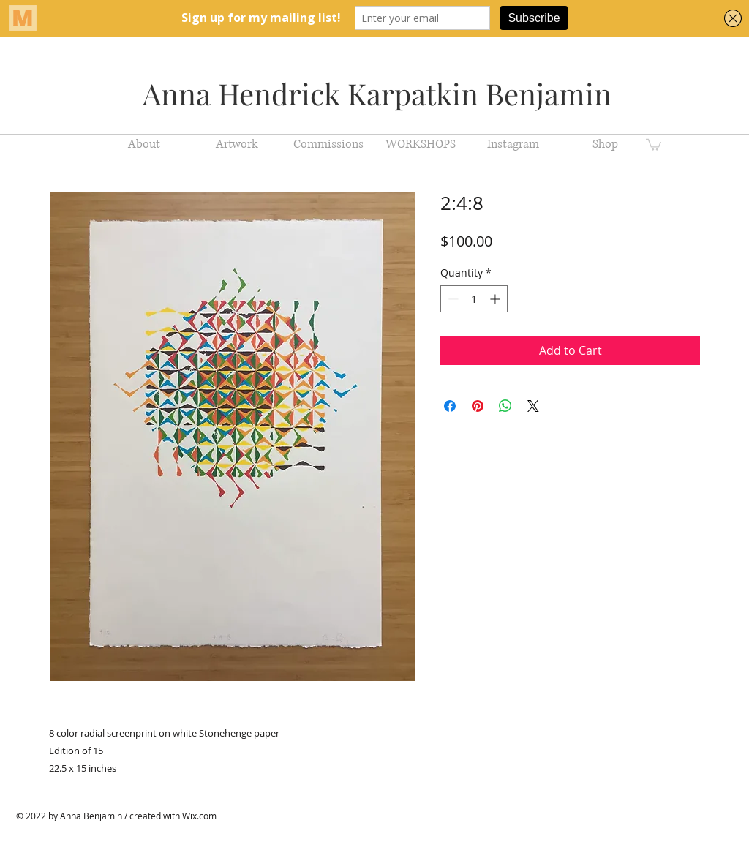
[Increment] (496, 299)
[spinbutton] (474, 299)
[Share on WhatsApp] (505, 406)
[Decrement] (452, 299)
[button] (653, 144)
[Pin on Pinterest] (477, 406)
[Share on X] (533, 406)
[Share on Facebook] (450, 406)
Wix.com (199, 815)
